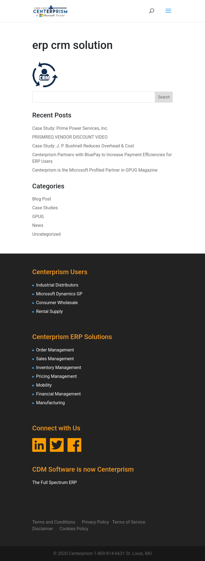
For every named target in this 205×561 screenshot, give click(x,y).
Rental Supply (49, 311)
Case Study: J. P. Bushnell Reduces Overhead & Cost (83, 145)
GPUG (38, 216)
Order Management (55, 350)
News (37, 225)
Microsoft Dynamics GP (59, 293)
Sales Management (55, 358)
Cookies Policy (74, 528)
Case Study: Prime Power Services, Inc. (70, 128)
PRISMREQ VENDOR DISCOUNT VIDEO (69, 137)
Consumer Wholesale (57, 302)
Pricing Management (56, 376)
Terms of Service (132, 522)
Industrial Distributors (57, 285)
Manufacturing (50, 402)
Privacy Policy (97, 522)
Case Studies (45, 207)
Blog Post (41, 199)
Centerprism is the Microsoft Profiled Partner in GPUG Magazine (94, 170)
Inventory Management (58, 367)
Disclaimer (46, 528)
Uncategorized (46, 234)
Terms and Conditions (57, 522)
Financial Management (58, 394)
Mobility (44, 385)
